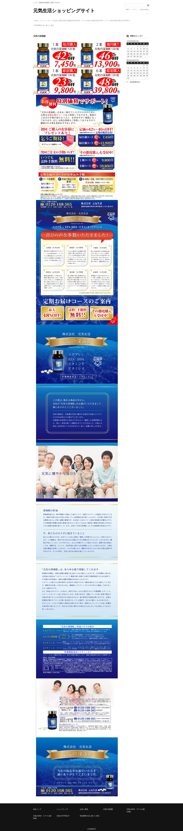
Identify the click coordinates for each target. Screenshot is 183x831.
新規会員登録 (144, 9)
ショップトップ (54, 21)
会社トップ (40, 21)
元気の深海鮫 (83, 21)
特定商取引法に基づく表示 (63, 26)
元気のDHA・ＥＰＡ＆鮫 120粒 (103, 21)
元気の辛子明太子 (42, 26)
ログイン (135, 9)
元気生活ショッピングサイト (64, 10)
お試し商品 (69, 21)
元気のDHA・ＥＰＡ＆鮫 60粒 (131, 21)
